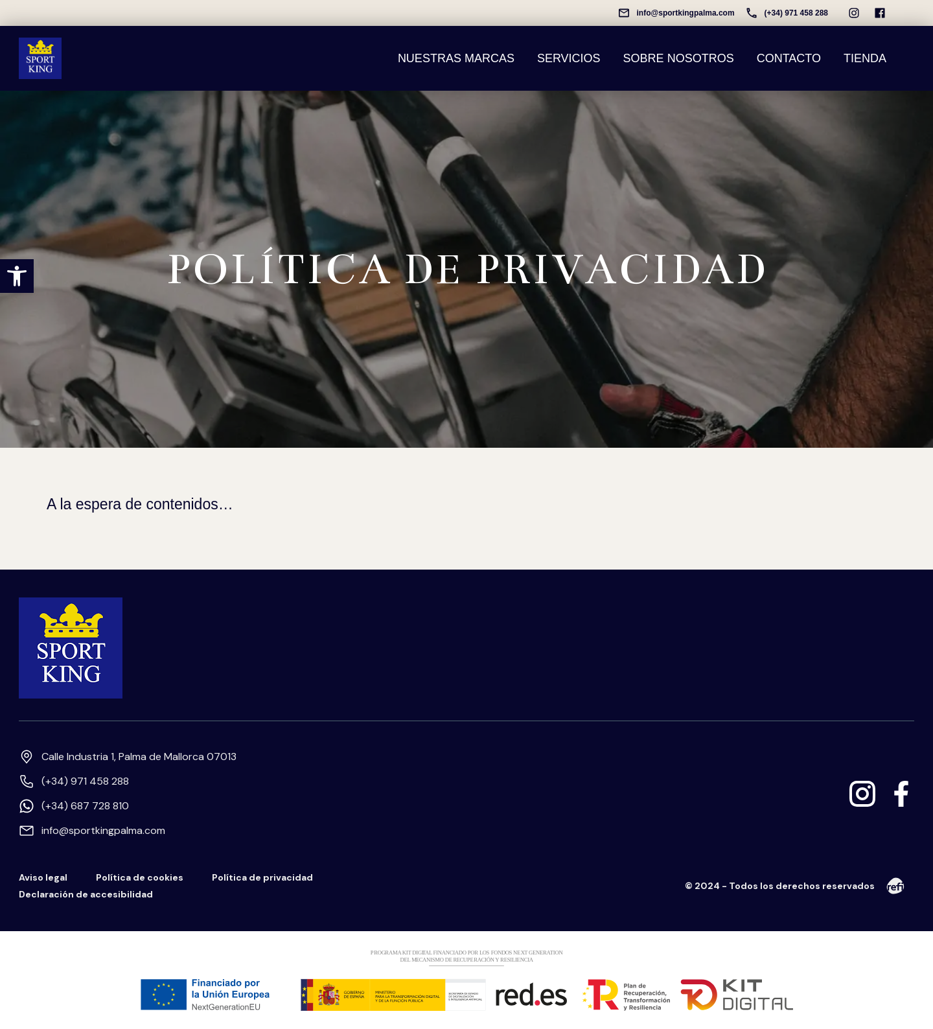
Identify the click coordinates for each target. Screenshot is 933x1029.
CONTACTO (789, 58)
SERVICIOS (569, 58)
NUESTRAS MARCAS (456, 58)
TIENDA (865, 58)
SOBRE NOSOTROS (678, 58)
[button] (17, 276)
